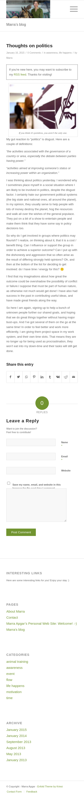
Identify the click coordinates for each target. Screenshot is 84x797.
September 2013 (18, 742)
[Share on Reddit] (65, 377)
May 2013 (13, 754)
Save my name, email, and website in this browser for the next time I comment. (37, 486)
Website (66, 470)
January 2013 (16, 760)
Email (64, 458)
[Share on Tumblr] (50, 377)
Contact (12, 617)
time (9, 698)
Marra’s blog (16, 24)
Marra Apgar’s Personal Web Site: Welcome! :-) (41, 623)
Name (64, 444)
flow (9, 680)
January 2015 (16, 730)
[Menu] (71, 9)
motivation (14, 692)
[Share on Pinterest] (34, 377)
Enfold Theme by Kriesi (50, 786)
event (10, 674)
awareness (52, 52)
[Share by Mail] (74, 377)
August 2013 (15, 748)
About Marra (15, 611)
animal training (17, 661)
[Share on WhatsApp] (26, 377)
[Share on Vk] (58, 377)
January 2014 (16, 736)
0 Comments (34, 52)
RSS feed (20, 74)
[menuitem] (14, 792)
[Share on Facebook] (10, 377)
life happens (65, 52)
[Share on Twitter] (18, 377)
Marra (9, 57)
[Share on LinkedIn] (42, 377)
